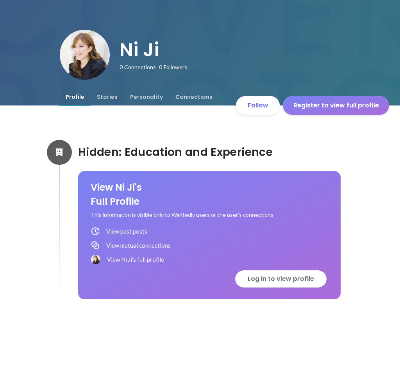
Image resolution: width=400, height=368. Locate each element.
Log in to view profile (281, 278)
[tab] (75, 97)
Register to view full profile (336, 105)
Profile (75, 97)
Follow (258, 105)
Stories (107, 97)
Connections (193, 97)
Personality (146, 97)
